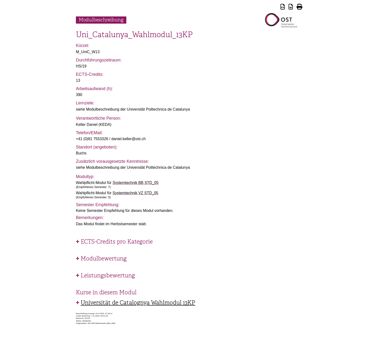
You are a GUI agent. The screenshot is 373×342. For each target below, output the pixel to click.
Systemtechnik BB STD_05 (135, 183)
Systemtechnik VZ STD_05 (135, 193)
